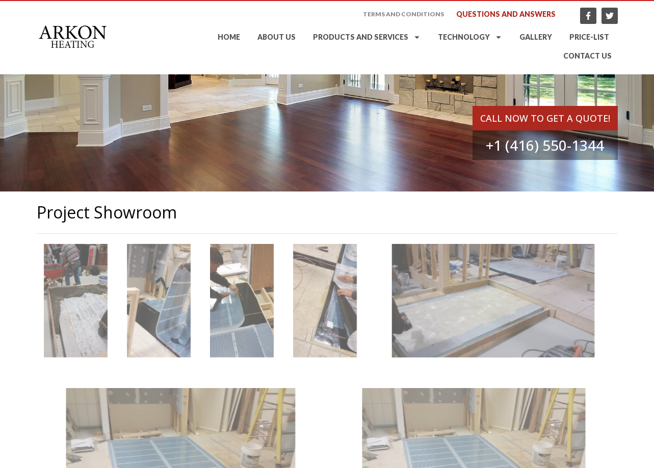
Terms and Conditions (403, 14)
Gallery (535, 37)
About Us (276, 37)
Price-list (589, 37)
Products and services (367, 38)
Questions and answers (506, 14)
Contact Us (587, 56)
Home (229, 37)
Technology (470, 38)
